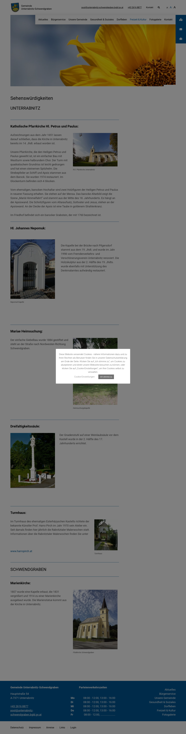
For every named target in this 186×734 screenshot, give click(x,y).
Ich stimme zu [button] (106, 377)
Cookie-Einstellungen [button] (84, 376)
